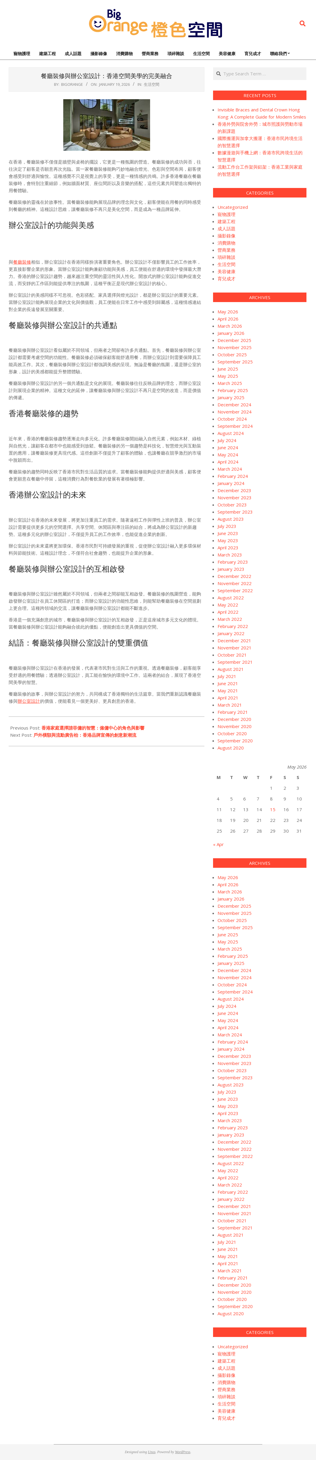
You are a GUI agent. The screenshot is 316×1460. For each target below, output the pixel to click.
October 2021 (232, 655)
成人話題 (226, 228)
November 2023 (235, 497)
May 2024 (228, 455)
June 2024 (228, 447)
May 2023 (228, 540)
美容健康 (226, 271)
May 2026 (228, 312)
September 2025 (235, 362)
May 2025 (228, 376)
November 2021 (235, 648)
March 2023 (230, 555)
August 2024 (231, 433)
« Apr (218, 844)
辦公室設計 (29, 701)
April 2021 (228, 698)
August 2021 (231, 669)
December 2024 (234, 405)
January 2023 (231, 569)
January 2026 (231, 333)
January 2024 (231, 483)
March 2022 (230, 619)
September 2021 (235, 662)
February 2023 (233, 562)
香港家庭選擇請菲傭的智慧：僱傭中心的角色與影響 (92, 728)
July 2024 (227, 440)
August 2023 (231, 519)
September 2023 (235, 512)
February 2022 (233, 626)
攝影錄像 (226, 236)
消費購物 (226, 243)
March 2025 (230, 383)
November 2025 (235, 347)
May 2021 (228, 691)
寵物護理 (226, 214)
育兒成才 (226, 279)
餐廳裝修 (22, 262)
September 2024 (235, 426)
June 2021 (228, 683)
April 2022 (228, 612)
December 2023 (234, 490)
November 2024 (235, 412)
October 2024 (232, 419)
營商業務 (226, 250)
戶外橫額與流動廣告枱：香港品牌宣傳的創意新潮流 (84, 735)
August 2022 (231, 598)
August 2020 (231, 748)
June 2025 (228, 369)
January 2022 (231, 633)
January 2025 (231, 397)
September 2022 (235, 590)
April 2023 (228, 548)
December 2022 (234, 576)
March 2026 (230, 326)
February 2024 (233, 476)
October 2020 (232, 733)
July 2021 (227, 676)
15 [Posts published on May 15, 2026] (272, 809)
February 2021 (233, 712)
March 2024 (230, 469)
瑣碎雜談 (226, 257)
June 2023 (228, 533)
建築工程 (226, 221)
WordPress (182, 1452)
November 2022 (235, 583)
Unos (151, 1452)
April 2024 (228, 462)
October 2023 (232, 505)
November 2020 (235, 726)
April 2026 (228, 319)
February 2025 (233, 390)
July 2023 (227, 526)
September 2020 (235, 741)
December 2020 (234, 719)
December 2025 (234, 340)
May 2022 (228, 605)
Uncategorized (233, 207)
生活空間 (151, 84)
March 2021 (230, 705)
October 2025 (232, 354)
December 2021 (234, 640)
